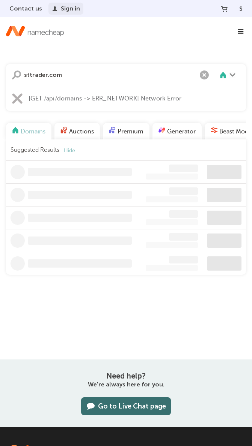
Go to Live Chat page (126, 406)
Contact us (25, 8)
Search (16, 74)
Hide (69, 150)
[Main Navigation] (240, 31)
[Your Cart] (224, 8)
